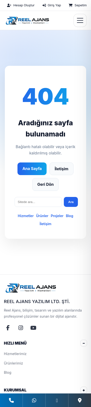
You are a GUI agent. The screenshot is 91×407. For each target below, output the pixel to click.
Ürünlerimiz (13, 363)
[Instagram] (21, 328)
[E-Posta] (56, 400)
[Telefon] (11, 400)
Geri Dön (45, 184)
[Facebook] (8, 328)
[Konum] (79, 400)
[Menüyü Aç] (80, 20)
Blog (69, 216)
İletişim (61, 168)
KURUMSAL (15, 390)
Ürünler (42, 216)
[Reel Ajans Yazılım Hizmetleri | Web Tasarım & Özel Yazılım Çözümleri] (26, 20)
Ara (71, 202)
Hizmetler (25, 216)
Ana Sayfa (32, 168)
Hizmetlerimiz (15, 354)
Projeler (57, 216)
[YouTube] (33, 328)
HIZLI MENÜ (15, 343)
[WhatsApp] (34, 400)
